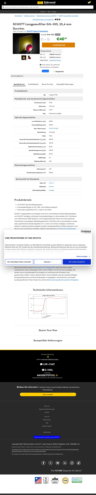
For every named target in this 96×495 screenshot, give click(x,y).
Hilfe (47, 423)
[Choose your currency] (50, 11)
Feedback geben (47, 426)
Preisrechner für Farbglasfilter (44, 267)
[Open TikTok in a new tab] (78, 464)
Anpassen (48, 262)
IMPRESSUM (48, 447)
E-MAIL (47, 369)
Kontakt (54, 12)
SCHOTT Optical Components (37, 31)
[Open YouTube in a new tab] (57, 464)
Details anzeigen (82, 256)
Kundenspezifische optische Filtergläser (64, 280)
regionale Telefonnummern (50, 359)
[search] (47, 7)
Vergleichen (59, 71)
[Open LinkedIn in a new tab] (64, 464)
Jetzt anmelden (48, 394)
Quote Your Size (47, 84)
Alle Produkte (18, 16)
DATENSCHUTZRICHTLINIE (18, 447)
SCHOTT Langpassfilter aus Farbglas (68, 16)
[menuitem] (11, 2)
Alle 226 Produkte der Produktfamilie (43, 19)
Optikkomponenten (29, 16)
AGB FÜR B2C (41, 447)
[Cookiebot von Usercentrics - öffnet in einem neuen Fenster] (82, 231)
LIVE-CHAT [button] (47, 364)
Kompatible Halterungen (65, 84)
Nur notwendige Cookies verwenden (19, 262)
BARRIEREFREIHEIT (56, 447)
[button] (57, 19)
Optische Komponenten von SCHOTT (47, 16)
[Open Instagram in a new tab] (72, 464)
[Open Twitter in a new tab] (50, 464)
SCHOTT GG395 (53, 128)
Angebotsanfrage (55, 60)
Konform (51, 183)
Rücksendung (47, 419)
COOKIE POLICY (29, 447)
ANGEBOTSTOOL (46, 375)
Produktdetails (33, 84)
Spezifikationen (19, 84)
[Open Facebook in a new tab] (43, 464)
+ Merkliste (45, 71)
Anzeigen (51, 190)
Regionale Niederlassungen (47, 409)
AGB (35, 447)
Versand (47, 416)
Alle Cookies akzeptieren (77, 262)
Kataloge (47, 432)
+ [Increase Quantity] (48, 39)
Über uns (46, 406)
